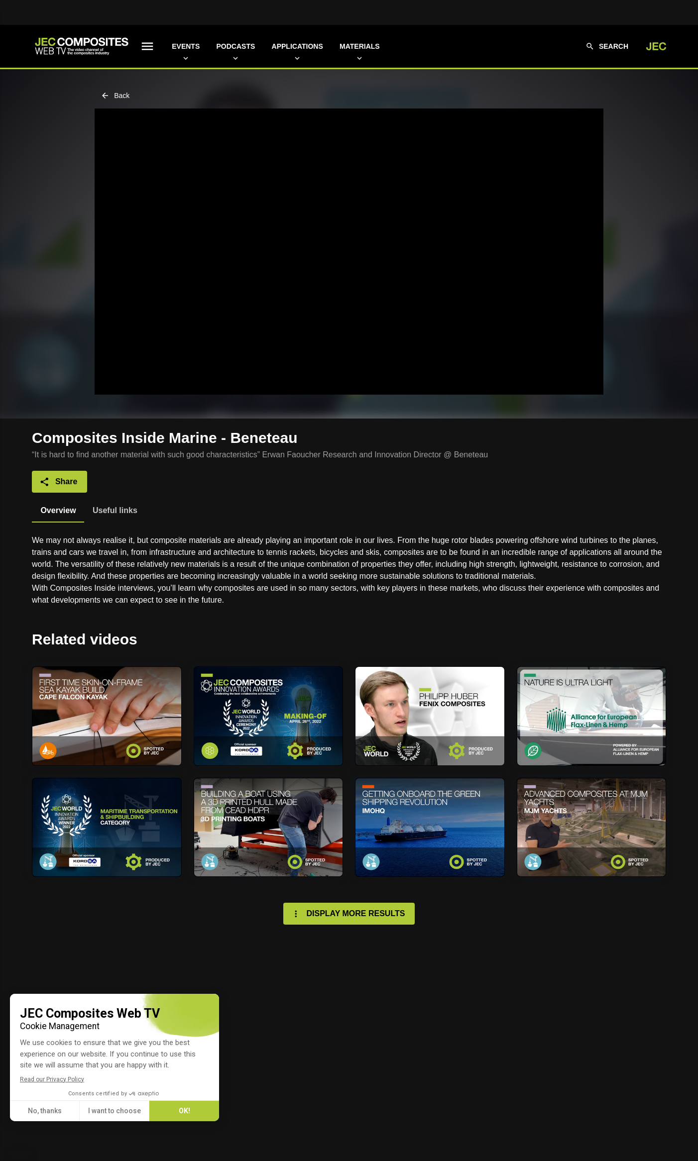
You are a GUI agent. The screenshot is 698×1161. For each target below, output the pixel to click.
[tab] (58, 511)
